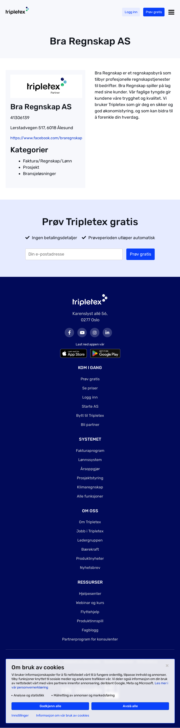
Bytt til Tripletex (90, 415)
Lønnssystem (90, 459)
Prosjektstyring (90, 478)
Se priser (90, 388)
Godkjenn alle (50, 706)
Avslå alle (130, 706)
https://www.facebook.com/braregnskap (46, 138)
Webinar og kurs (90, 602)
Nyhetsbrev (90, 567)
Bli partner (90, 424)
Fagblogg (90, 630)
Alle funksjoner (90, 496)
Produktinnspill (90, 621)
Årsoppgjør (90, 469)
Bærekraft (90, 549)
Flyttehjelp (90, 612)
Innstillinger (20, 715)
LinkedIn (107, 332)
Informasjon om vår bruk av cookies (62, 715)
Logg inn (131, 12)
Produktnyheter (90, 558)
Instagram (94, 332)
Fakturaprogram (90, 450)
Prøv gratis (154, 12)
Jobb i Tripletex (90, 531)
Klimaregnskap (90, 487)
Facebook (69, 332)
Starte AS (90, 406)
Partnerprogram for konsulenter (90, 639)
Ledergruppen (90, 540)
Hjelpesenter (90, 593)
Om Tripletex (90, 522)
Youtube (82, 332)
